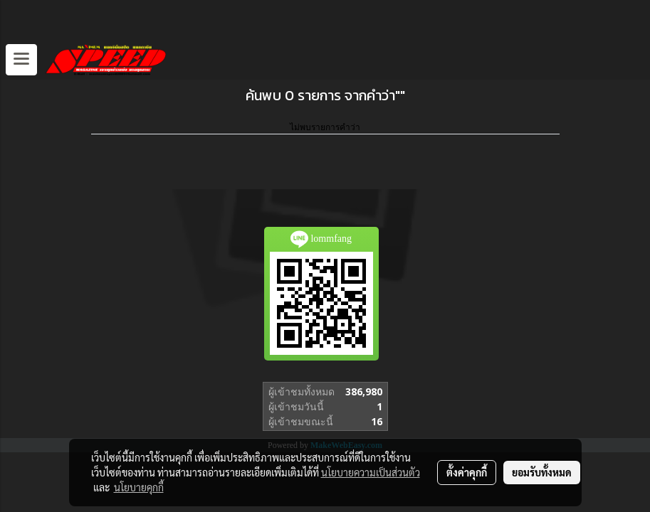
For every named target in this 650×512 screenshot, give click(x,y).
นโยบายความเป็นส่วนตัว (370, 472)
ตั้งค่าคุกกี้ (466, 472)
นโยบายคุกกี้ (139, 487)
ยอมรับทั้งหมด (542, 472)
